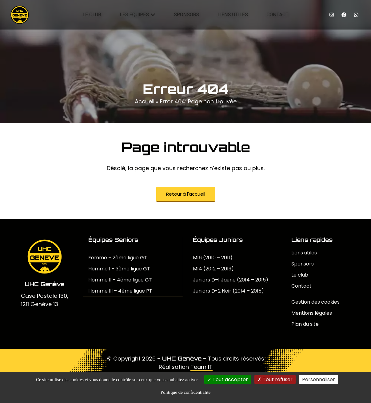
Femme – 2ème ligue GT (117, 257)
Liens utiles (304, 252)
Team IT (201, 367)
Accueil (144, 101)
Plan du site (305, 324)
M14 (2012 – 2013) (213, 268)
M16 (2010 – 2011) (213, 257)
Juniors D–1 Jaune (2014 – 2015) (230, 279)
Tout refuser (275, 379)
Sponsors (302, 263)
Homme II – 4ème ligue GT (120, 279)
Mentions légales (311, 313)
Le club (299, 274)
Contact (301, 285)
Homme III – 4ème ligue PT (120, 290)
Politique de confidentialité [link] (185, 392)
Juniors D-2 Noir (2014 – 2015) (228, 290)
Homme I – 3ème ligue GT (119, 268)
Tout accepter (227, 379)
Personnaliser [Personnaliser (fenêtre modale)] (318, 379)
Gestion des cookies (315, 301)
